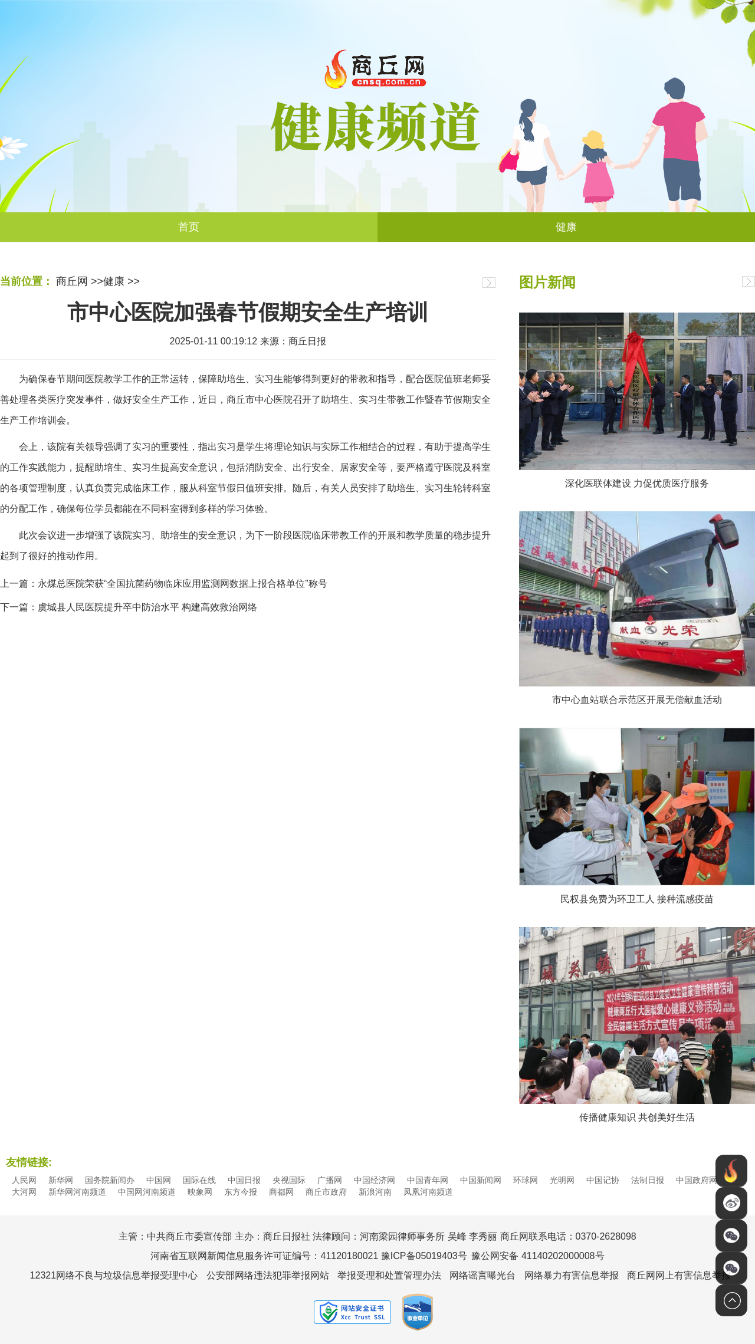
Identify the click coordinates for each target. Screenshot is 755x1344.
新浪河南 (375, 1192)
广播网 (329, 1180)
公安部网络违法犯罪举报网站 (267, 1275)
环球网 (525, 1180)
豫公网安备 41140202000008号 (537, 1256)
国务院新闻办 (109, 1180)
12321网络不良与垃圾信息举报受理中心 (114, 1275)
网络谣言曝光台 (482, 1275)
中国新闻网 (480, 1180)
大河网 (24, 1192)
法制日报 (647, 1180)
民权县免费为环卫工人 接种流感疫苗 (637, 899)
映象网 (200, 1192)
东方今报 (240, 1192)
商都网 (281, 1192)
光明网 (562, 1180)
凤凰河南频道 (428, 1192)
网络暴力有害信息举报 (571, 1275)
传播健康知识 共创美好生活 (637, 1117)
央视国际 (289, 1180)
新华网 (60, 1180)
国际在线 (199, 1180)
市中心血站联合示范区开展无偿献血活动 (637, 700)
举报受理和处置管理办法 (389, 1275)
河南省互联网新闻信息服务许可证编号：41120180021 (264, 1256)
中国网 (158, 1180)
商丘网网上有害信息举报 (679, 1275)
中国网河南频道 (147, 1192)
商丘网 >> (79, 281)
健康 (566, 227)
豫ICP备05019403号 (424, 1256)
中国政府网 (696, 1180)
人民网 (24, 1180)
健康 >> (121, 281)
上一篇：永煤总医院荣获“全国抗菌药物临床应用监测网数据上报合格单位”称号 (163, 584)
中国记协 (602, 1180)
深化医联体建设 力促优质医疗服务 (637, 483)
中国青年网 (427, 1180)
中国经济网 (374, 1180)
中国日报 (244, 1180)
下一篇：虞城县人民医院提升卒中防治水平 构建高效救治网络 (128, 607)
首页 (188, 227)
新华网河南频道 (77, 1192)
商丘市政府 (326, 1192)
